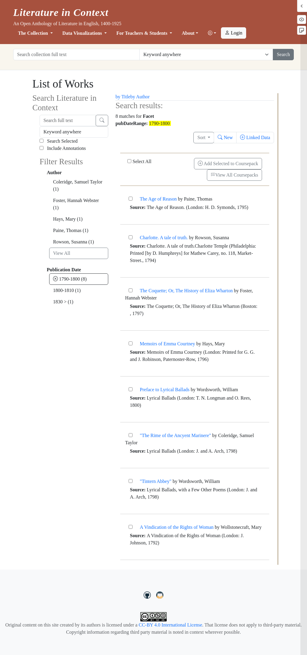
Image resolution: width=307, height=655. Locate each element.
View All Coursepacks (234, 174)
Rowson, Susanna (73, 241)
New (225, 137)
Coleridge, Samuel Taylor (77, 185)
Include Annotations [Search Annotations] (63, 148)
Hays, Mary (67, 219)
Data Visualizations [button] (82, 33)
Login (233, 32)
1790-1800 (70, 278)
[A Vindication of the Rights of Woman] (131, 527)
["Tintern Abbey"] (131, 481)
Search (283, 54)
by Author (140, 96)
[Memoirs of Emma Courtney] (131, 343)
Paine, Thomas (70, 230)
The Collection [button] (33, 33)
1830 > (63, 301)
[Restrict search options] (206, 54)
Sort (202, 137)
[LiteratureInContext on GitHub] (148, 594)
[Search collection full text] (76, 54)
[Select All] (129, 161)
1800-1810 (67, 290)
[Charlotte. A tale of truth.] (131, 237)
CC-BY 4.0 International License (170, 624)
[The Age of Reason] (131, 199)
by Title (122, 96)
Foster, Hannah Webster (76, 204)
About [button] (188, 33)
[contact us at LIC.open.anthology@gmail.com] (159, 594)
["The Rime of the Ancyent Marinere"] (131, 435)
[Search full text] (68, 120)
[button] (212, 33)
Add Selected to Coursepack (228, 163)
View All (61, 253)
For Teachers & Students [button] (142, 33)
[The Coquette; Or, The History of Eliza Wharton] (131, 290)
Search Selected (59, 141)
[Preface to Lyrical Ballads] (131, 389)
